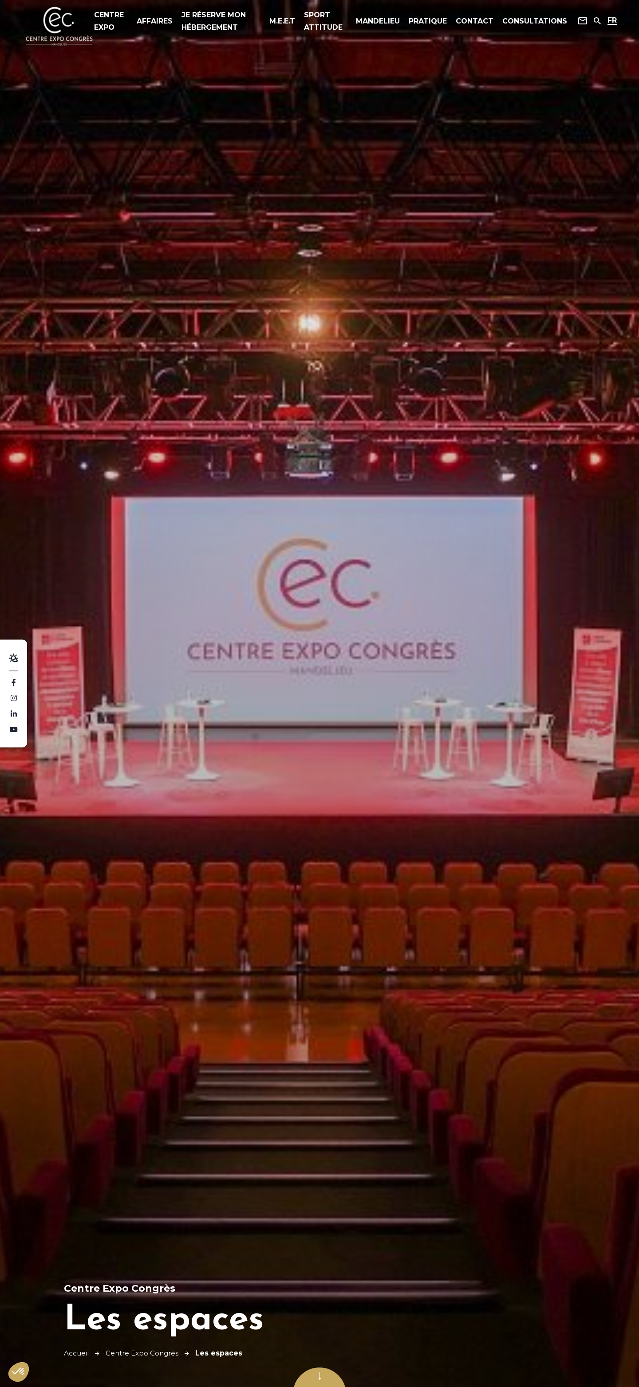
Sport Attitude (322, 22)
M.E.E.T (281, 22)
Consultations (530, 22)
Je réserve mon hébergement (219, 22)
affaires (160, 22)
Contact (470, 22)
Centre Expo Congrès (145, 1353)
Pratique (423, 22)
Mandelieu (373, 22)
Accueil (77, 1353)
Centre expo (117, 22)
